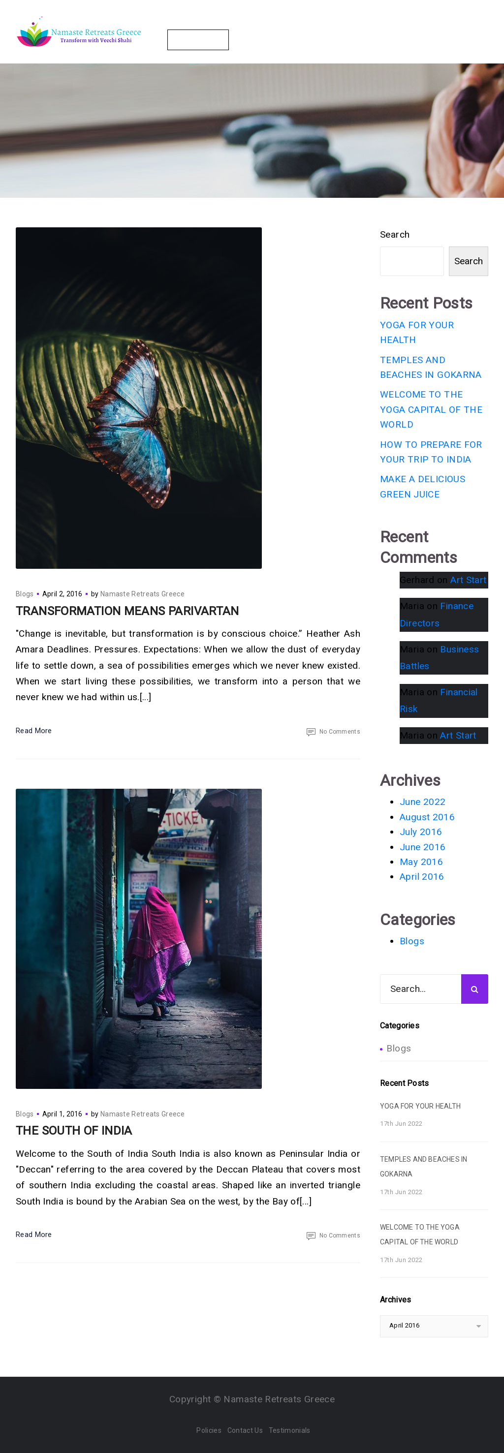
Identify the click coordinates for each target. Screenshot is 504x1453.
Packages (251, 24)
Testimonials (290, 1430)
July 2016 (421, 831)
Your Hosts (309, 24)
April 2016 (422, 876)
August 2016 (427, 817)
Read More (34, 730)
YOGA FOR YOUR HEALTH (420, 1106)
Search (395, 234)
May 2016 (421, 861)
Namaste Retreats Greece (142, 594)
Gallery (362, 24)
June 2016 (422, 847)
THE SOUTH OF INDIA (74, 1131)
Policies (208, 1430)
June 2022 (422, 801)
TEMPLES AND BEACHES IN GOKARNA (423, 1166)
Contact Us (198, 39)
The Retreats (191, 24)
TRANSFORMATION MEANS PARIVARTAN (127, 611)
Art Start (468, 580)
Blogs (404, 24)
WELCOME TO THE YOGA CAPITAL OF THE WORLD (431, 409)
